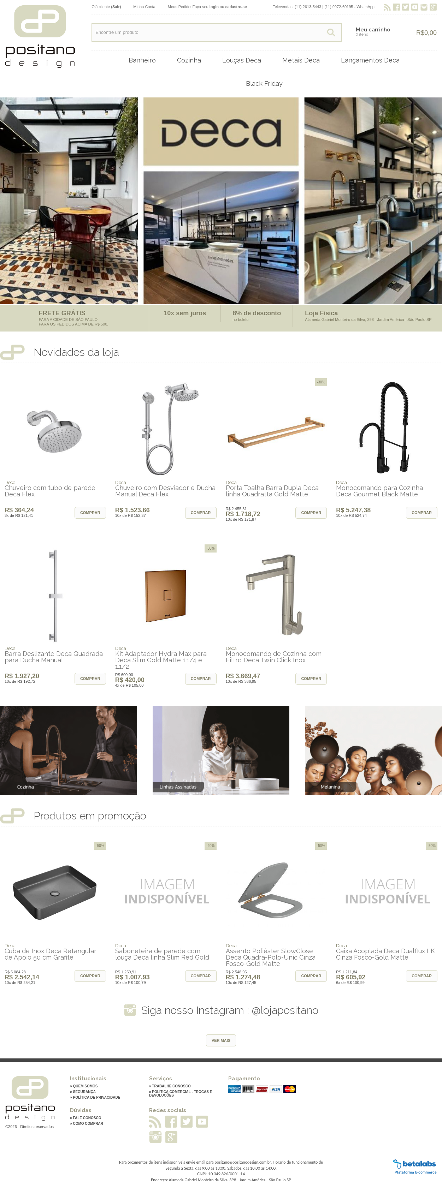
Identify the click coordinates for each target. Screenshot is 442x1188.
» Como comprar (86, 1124)
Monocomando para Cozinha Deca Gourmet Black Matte (379, 491)
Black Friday (264, 83)
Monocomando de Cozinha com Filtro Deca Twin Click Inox (274, 657)
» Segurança (83, 1092)
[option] (221, 200)
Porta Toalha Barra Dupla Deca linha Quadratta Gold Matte (272, 491)
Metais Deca (301, 60)
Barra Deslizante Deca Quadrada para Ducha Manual (54, 657)
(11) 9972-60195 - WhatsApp (349, 7)
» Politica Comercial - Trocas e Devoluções (180, 1093)
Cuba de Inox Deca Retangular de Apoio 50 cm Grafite (50, 954)
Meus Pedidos (180, 7)
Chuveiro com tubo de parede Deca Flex (50, 491)
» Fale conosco (85, 1118)
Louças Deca (241, 60)
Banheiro (142, 60)
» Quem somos (84, 1086)
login (214, 7)
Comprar (90, 513)
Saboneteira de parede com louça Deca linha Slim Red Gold (162, 954)
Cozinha (189, 60)
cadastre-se (236, 7)
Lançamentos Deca (370, 60)
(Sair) (116, 7)
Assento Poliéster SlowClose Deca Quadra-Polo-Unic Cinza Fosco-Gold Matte (271, 957)
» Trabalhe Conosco (170, 1086)
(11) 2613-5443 (308, 7)
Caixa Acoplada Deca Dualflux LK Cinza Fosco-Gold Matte (385, 954)
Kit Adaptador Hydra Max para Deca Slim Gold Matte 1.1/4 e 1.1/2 (161, 660)
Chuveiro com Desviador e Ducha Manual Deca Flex (165, 491)
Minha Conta (144, 7)
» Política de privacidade (95, 1097)
